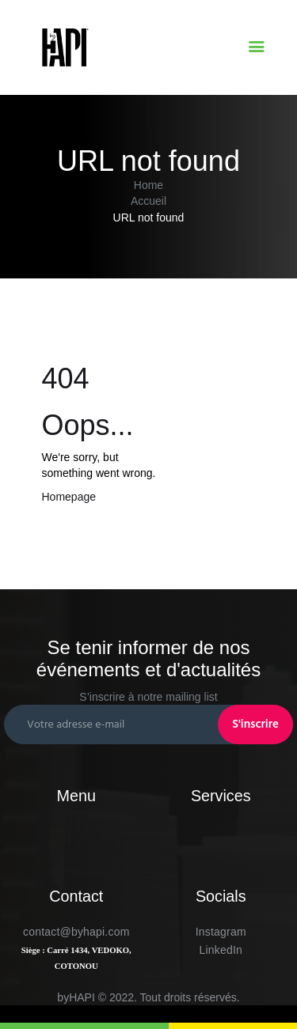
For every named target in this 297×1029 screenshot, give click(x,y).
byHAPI (75, 997)
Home (148, 185)
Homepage (69, 496)
